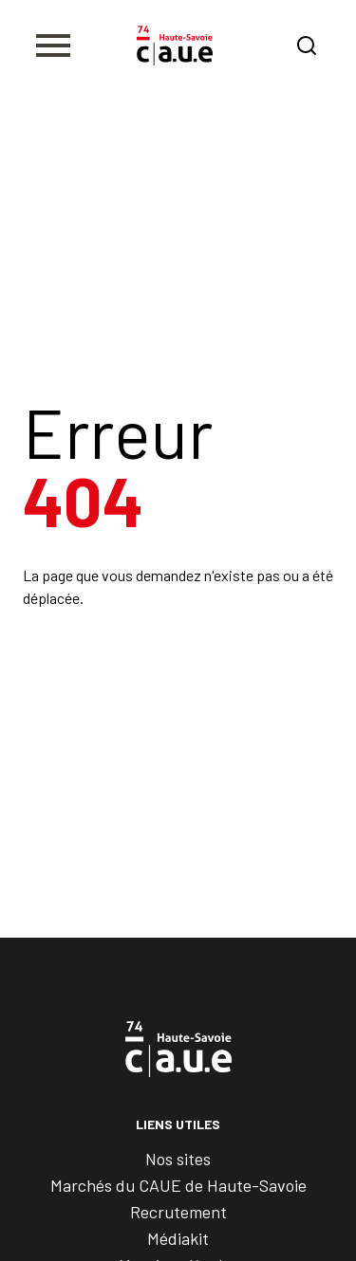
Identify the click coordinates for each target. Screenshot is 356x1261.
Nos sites (178, 1158)
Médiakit (178, 1238)
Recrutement (178, 1211)
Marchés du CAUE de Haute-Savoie (178, 1185)
